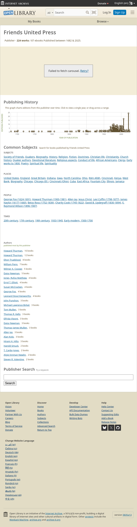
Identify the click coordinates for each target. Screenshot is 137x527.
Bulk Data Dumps (78, 414)
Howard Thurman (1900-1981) (49, 199)
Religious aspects (67, 160)
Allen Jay (72, 199)
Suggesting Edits (110, 414)
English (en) (11, 456)
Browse (89, 21)
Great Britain (38, 178)
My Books (34, 21)
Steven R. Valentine (14, 359)
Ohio (84, 178)
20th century (11, 220)
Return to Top (44, 429)
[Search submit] (87, 12)
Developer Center (78, 406)
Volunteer (10, 410)
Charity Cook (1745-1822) (69, 202)
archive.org (35, 519)
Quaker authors (22, 160)
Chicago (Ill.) (41, 181)
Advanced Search (46, 426)
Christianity (112, 156)
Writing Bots (75, 418)
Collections (43, 422)
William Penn (11, 264)
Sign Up (120, 12)
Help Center (107, 406)
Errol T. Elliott (11, 282)
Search (10, 383)
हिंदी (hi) (9, 467)
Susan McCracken (13, 286)
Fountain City (97, 181)
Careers (9, 418)
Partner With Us (13, 414)
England (25, 178)
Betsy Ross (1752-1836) (41, 202)
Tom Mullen (10, 309)
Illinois (110, 181)
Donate (103, 3)
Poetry (24, 163)
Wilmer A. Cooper (13, 268)
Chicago (28, 181)
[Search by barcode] (93, 12)
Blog (7, 422)
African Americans (106, 160)
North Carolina (72, 178)
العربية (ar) (10, 444)
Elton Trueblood (12, 259)
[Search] (69, 12)
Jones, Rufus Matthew (15, 277)
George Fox (10, 291)
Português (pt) (12, 479)
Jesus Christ (85, 199)
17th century (26, 220)
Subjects (41, 418)
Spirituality (51, 163)
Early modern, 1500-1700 (78, 220)
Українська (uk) (13, 495)
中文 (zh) (9, 498)
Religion (63, 156)
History (53, 156)
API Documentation (79, 410)
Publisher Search (19, 369)
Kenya (117, 178)
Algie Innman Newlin (15, 354)
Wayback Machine (18, 519)
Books (40, 410)
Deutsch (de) (11, 452)
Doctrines (83, 156)
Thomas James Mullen (15, 327)
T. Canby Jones (11, 350)
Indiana (51, 178)
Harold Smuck (11, 345)
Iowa (59, 178)
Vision (8, 406)
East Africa (83, 181)
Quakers (30, 156)
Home (40, 406)
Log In (107, 12)
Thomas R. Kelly (12, 314)
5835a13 (127, 514)
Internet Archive (53, 513)
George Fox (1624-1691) (17, 199)
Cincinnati (107, 178)
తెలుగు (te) (10, 491)
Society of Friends (14, 156)
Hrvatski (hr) (11, 471)
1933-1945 (57, 220)
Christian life (97, 156)
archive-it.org (53, 519)
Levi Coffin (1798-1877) (106, 199)
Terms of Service (13, 426)
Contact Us (107, 410)
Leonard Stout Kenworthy (17, 296)
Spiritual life (36, 163)
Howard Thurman (13, 250)
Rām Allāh (94, 178)
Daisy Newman (12, 273)
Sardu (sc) (10, 487)
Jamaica (120, 181)
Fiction (73, 156)
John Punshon (11, 300)
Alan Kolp (9, 336)
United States (11, 178)
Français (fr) (11, 464)
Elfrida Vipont (11, 318)
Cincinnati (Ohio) (59, 181)
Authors (41, 414)
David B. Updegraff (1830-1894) (103, 202)
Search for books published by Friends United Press (64, 147)
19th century (42, 220)
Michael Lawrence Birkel (16, 305)
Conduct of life (86, 160)
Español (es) (11, 460)
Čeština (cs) (11, 448)
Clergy (121, 160)
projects (89, 516)
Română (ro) (11, 483)
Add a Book (107, 418)
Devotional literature (44, 160)
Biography (42, 156)
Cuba (73, 181)
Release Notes (108, 422)
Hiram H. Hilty (11, 341)
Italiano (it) (11, 475)
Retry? (84, 71)
